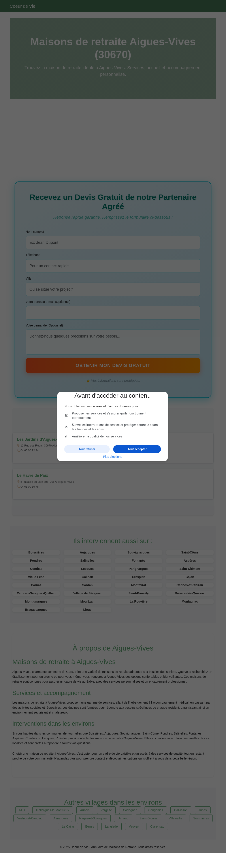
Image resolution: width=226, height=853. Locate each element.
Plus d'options (112, 456)
